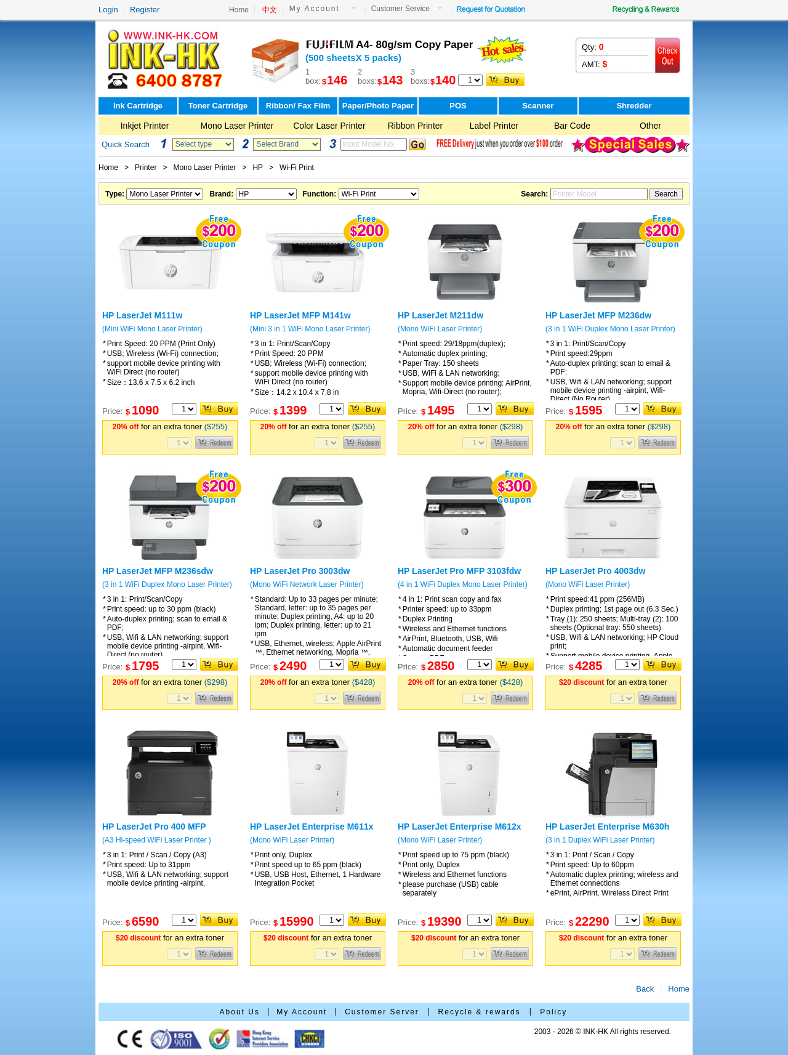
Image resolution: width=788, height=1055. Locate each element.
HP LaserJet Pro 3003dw (300, 571)
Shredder (633, 105)
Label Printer (494, 126)
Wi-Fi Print (296, 167)
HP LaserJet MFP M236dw (598, 315)
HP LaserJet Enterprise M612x (459, 826)
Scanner (537, 105)
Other (650, 126)
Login (108, 9)
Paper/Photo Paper (378, 105)
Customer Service (400, 8)
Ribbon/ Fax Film (298, 105)
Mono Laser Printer (236, 126)
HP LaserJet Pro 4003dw (595, 571)
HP (257, 167)
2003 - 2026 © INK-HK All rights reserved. (602, 1031)
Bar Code (572, 126)
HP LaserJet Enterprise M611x (312, 826)
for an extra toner (170, 426)
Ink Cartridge (138, 105)
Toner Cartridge (218, 105)
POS (457, 105)
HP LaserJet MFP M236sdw (157, 571)
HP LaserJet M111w (142, 315)
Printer (145, 167)
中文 (269, 10)
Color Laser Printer (329, 126)
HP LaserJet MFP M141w (300, 315)
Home (239, 10)
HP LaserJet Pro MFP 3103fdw (459, 571)
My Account (314, 8)
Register (144, 9)
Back (645, 988)
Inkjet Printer (145, 126)
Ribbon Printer (415, 126)
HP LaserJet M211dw (440, 315)
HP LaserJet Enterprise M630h (607, 826)
